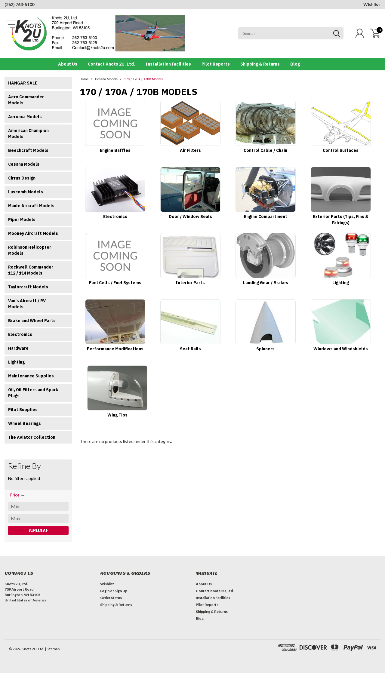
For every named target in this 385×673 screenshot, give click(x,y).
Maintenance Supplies (31, 376)
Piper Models (21, 219)
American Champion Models (28, 133)
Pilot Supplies (23, 409)
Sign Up (121, 590)
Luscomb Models (25, 192)
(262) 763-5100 (19, 4)
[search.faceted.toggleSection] (17, 495)
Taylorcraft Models (28, 287)
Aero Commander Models (26, 100)
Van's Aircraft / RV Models (27, 303)
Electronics (20, 334)
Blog (295, 64)
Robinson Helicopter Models (29, 250)
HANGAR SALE (22, 83)
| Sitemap (52, 649)
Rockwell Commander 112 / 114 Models (30, 270)
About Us (67, 64)
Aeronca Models (25, 116)
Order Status (111, 597)
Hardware (18, 348)
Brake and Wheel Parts (32, 320)
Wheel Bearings (24, 423)
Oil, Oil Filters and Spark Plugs (33, 392)
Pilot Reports (216, 64)
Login (104, 590)
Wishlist (371, 4)
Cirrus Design (21, 178)
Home (84, 79)
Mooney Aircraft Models (33, 233)
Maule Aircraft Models (31, 205)
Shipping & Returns (260, 64)
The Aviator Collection (31, 437)
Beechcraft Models (28, 150)
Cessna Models (23, 164)
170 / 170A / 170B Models (143, 79)
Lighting (16, 362)
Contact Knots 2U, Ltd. (111, 64)
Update (38, 530)
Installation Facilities (168, 64)
